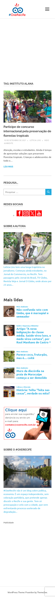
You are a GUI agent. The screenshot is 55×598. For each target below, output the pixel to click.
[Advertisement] (27, 47)
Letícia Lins (35, 140)
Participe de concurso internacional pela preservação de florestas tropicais (27, 131)
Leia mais (8, 166)
